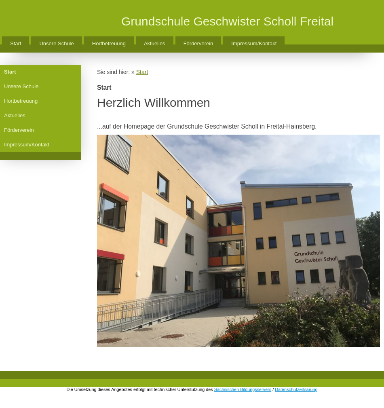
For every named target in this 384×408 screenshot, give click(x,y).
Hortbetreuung (109, 43)
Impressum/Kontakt (253, 43)
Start (15, 43)
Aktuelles (154, 43)
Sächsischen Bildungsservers (242, 389)
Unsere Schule (56, 43)
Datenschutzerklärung (296, 389)
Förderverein (198, 43)
